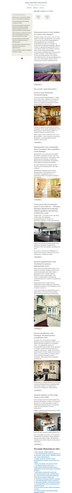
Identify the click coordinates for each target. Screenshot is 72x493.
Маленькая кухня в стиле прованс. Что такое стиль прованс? (47, 33)
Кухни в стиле (47, 17)
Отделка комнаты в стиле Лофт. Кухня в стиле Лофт (46, 396)
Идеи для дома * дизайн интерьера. (44, 451)
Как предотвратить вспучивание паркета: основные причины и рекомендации (20, 40)
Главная (29, 7)
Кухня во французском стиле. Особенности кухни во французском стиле (45, 264)
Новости (35, 7)
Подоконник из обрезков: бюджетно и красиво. (48, 478)
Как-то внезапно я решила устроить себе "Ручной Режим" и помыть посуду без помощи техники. (21, 34)
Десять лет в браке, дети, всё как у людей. (46, 463)
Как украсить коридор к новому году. (44, 477)
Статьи (41, 7)
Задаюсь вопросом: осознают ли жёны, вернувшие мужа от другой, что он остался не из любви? (46, 460)
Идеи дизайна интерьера (36, 3)
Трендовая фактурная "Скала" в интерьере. (47, 480)
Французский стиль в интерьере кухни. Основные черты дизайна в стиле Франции (47, 149)
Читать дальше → (38, 84)
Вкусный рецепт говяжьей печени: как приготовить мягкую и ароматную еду (21, 46)
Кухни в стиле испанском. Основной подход (43, 94)
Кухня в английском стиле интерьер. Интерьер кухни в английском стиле (44, 335)
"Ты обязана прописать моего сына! (44, 465)
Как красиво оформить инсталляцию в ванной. (48, 482)
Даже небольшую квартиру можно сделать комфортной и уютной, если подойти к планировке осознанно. (47, 468)
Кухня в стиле (38, 17)
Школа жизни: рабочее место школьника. (46, 472)
